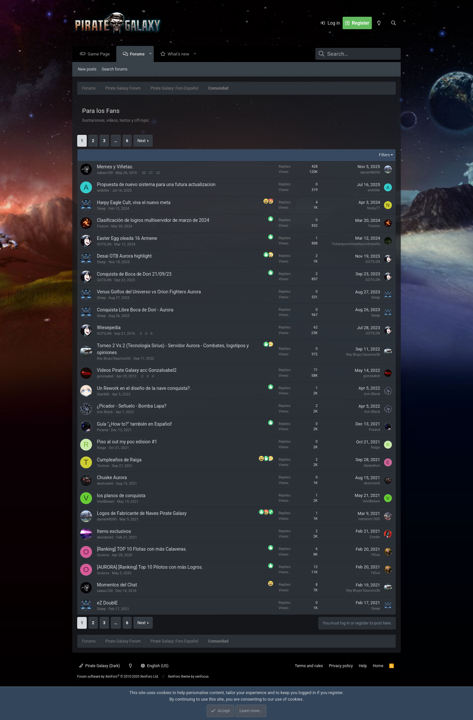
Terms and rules (309, 666)
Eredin (375, 537)
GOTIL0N (104, 245)
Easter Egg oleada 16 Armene (127, 238)
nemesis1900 (369, 519)
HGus (375, 555)
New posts (87, 69)
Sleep (101, 209)
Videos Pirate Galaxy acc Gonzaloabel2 (136, 370)
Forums (139, 54)
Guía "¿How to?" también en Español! (134, 424)
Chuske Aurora (112, 477)
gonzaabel (105, 376)
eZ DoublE (107, 603)
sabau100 (105, 173)
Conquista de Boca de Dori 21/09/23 (134, 274)
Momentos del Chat (117, 585)
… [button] (115, 141)
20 (144, 173)
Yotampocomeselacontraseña (356, 244)
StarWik (103, 394)
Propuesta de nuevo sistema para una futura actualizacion (156, 184)
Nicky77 (373, 208)
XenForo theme (179, 676)
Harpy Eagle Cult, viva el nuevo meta (133, 202)
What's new (180, 54)
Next (141, 141)
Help (363, 666)
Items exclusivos (114, 531)
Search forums (114, 69)
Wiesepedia (109, 327)
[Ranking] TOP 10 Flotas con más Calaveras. (142, 549)
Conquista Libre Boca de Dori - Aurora (135, 310)
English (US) (155, 666)
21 (151, 173)
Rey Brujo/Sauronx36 (114, 359)
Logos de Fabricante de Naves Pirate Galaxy (142, 513)
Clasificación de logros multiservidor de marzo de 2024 (153, 220)
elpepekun (372, 466)
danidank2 (105, 538)
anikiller (103, 191)
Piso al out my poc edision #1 (127, 442)
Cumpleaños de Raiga (119, 460)
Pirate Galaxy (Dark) (99, 666)
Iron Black (372, 394)
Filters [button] (384, 155)
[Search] (393, 23)
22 (158, 173)
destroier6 (105, 484)
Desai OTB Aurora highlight (124, 256)
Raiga (101, 448)
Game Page (100, 54)
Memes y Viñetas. (115, 167)
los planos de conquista (121, 495)
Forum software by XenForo (118, 676)
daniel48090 (370, 173)
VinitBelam (105, 502)
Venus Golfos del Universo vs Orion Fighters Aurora (149, 292)
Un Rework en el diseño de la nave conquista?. (144, 388)
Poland (102, 430)
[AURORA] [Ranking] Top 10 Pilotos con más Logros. (150, 567)
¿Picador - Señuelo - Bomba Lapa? (131, 406)
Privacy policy (341, 666)
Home (378, 666)
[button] (151, 54)
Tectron (103, 466)
